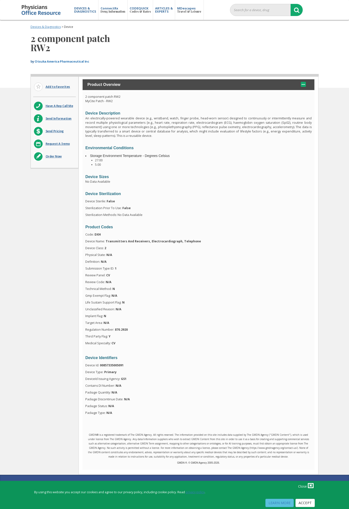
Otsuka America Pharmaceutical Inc (62, 61)
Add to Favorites (58, 87)
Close (306, 485)
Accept (305, 503)
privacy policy (195, 492)
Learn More (280, 503)
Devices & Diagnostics (46, 27)
